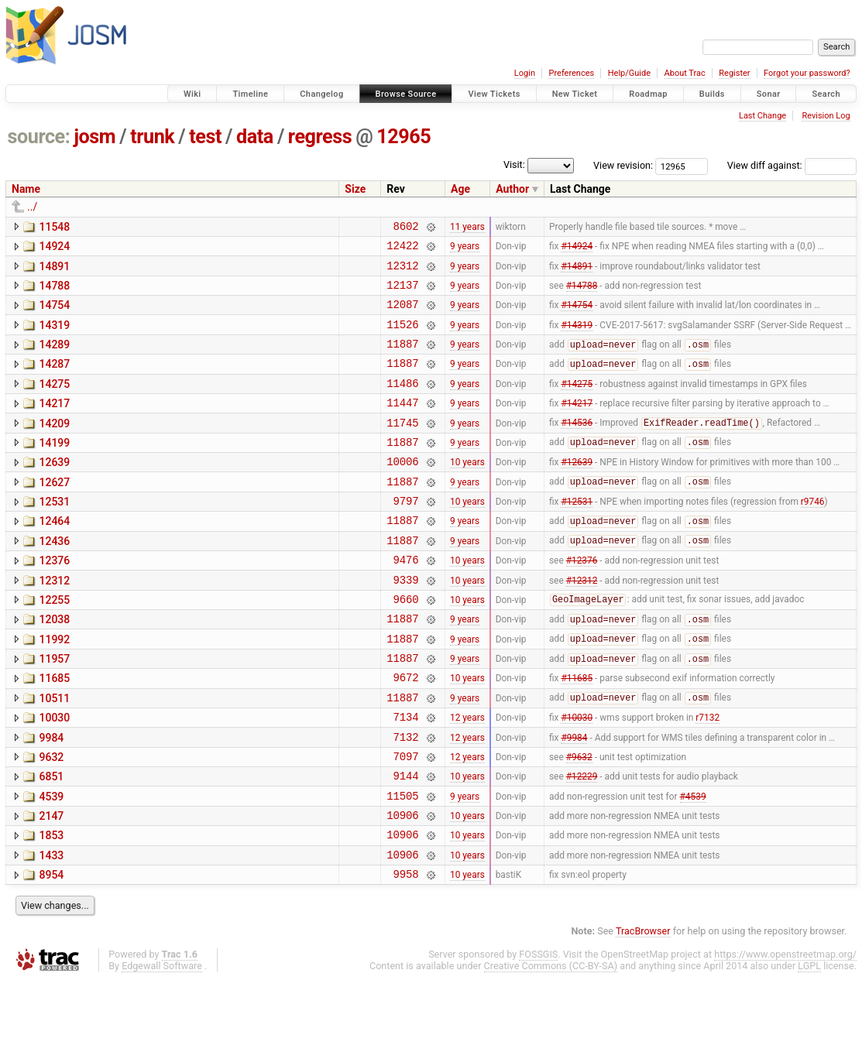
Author (512, 189)
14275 (54, 402)
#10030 (576, 777)
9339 (405, 623)
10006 (402, 491)
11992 (54, 688)
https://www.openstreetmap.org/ (785, 1033)
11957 (54, 710)
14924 (54, 248)
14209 (54, 446)
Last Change (762, 116)
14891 (54, 271)
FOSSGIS (538, 1033)
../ (32, 206)
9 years (464, 250)
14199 (54, 468)
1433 (51, 930)
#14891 (576, 271)
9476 (405, 601)
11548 (54, 227)
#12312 (582, 623)
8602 (405, 228)
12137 (402, 293)
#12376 (582, 601)
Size (355, 189)
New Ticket (575, 94)
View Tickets (494, 94)
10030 (54, 775)
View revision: (623, 165)
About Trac (685, 73)
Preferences (571, 73)
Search (826, 94)
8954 (51, 951)
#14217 (576, 425)
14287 (54, 380)
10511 (54, 754)
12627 (54, 512)
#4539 (693, 864)
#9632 (579, 820)
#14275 (576, 403)
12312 (402, 272)
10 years (467, 491)
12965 (403, 136)
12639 (54, 490)
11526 (402, 338)
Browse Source (406, 94)
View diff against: (792, 165)
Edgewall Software (162, 1044)
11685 (54, 731)
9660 (405, 645)
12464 (54, 556)
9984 (51, 798)
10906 (402, 886)
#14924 (576, 250)
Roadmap (648, 94)
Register (734, 73)
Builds (712, 94)
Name (26, 189)
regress (320, 136)
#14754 (576, 315)
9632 (51, 820)
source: (39, 136)
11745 (402, 447)
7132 (405, 799)
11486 (402, 403)
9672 (405, 732)
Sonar (769, 94)
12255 (54, 644)
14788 (54, 292)
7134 (405, 776)
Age (460, 189)
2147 (51, 885)
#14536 (576, 448)
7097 (405, 821)
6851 (51, 841)
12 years (467, 777)
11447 (402, 425)
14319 (54, 337)
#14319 (576, 337)
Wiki (192, 94)
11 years (467, 227)
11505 (402, 865)
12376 (54, 600)
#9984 (574, 798)
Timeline (250, 94)
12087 (402, 315)
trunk (152, 136)
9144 (405, 842)
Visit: (514, 164)
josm (94, 136)
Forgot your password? (807, 73)
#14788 (582, 293)
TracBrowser (643, 1010)
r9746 (813, 535)
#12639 (576, 491)
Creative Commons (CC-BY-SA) (551, 1044)
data (254, 136)
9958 (405, 952)
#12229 (582, 843)
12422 (402, 249)
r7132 (707, 777)
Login (524, 73)
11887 (402, 359)
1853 (51, 907)
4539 (51, 864)
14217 (54, 424)
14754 (54, 314)
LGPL (809, 1044)
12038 (54, 666)
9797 (405, 535)
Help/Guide (629, 73)
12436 (54, 578)
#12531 (576, 535)
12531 (54, 534)
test (205, 136)
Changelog (321, 94)
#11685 (576, 733)
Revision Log (826, 116)
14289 (54, 358)
